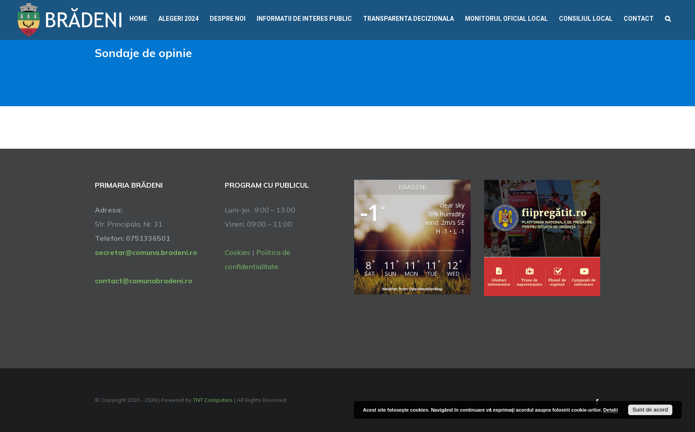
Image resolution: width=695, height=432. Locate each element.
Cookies (237, 252)
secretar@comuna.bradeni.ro (146, 252)
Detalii (610, 410)
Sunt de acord (650, 410)
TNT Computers (213, 400)
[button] (668, 17)
